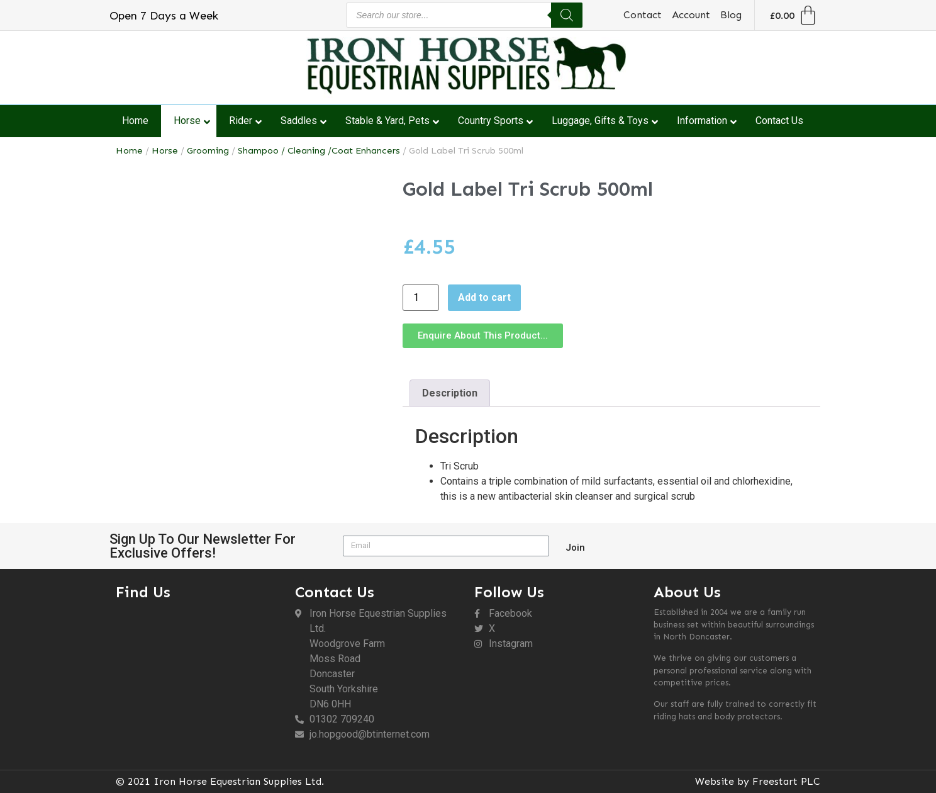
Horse (165, 150)
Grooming (208, 150)
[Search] (566, 15)
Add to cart (484, 297)
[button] (483, 335)
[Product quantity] (421, 297)
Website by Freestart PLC (757, 781)
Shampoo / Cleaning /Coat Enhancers (319, 150)
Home (129, 150)
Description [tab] (449, 393)
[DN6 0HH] (199, 675)
